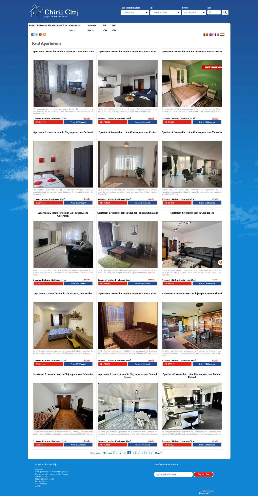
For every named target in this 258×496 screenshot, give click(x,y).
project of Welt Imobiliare (56, 16)
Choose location (160, 12)
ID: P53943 (169, 364)
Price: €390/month (78, 203)
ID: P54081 (105, 283)
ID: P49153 (41, 203)
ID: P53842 (105, 445)
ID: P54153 (105, 122)
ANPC (38, 486)
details (87, 118)
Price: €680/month (78, 364)
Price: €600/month (142, 122)
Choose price (190, 12)
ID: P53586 (41, 364)
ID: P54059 (169, 203)
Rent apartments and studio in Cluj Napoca (52, 472)
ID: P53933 (41, 445)
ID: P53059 (105, 203)
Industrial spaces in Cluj (44, 479)
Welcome (39, 469)
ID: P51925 (105, 364)
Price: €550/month (78, 283)
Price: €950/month (142, 203)
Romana (205, 34)
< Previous (107, 453)
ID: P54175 (41, 122)
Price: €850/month (207, 283)
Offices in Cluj (41, 476)
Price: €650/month (142, 364)
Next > (158, 453)
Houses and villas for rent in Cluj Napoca (51, 474)
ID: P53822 (169, 445)
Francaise (216, 34)
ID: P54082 (169, 122)
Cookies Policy (41, 484)
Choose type (128, 12)
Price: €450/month (78, 122)
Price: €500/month (207, 203)
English (211, 34)
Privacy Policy (41, 481)
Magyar (222, 34)
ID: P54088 (41, 283)
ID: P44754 (169, 283)
